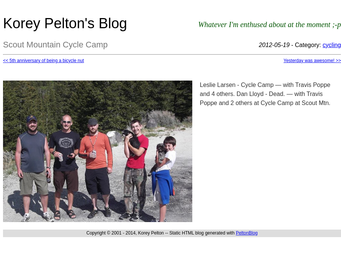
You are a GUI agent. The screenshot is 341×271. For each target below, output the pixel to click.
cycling (332, 45)
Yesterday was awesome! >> (312, 60)
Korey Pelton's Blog (65, 23)
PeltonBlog (247, 233)
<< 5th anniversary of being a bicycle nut (43, 60)
